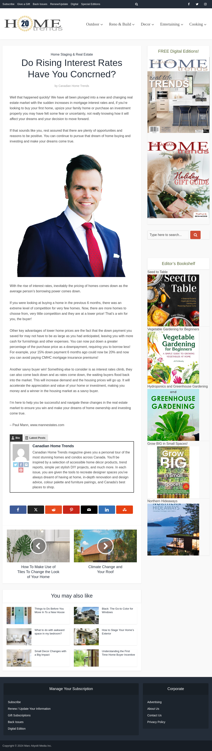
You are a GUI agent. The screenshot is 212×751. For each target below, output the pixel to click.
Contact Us (154, 715)
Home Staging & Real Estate (72, 54)
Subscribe (8, 4)
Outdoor (92, 24)
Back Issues (40, 4)
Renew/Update (59, 4)
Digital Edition (17, 728)
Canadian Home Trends (73, 85)
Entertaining (170, 24)
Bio (18, 437)
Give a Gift (23, 4)
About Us (153, 708)
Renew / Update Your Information (29, 708)
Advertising (154, 702)
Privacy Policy (156, 722)
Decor (145, 24)
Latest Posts (37, 437)
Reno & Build (120, 24)
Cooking (196, 24)
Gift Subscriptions (19, 715)
